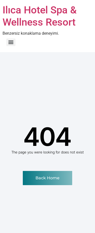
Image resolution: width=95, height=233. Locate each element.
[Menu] (10, 42)
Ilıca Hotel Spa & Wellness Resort (40, 16)
